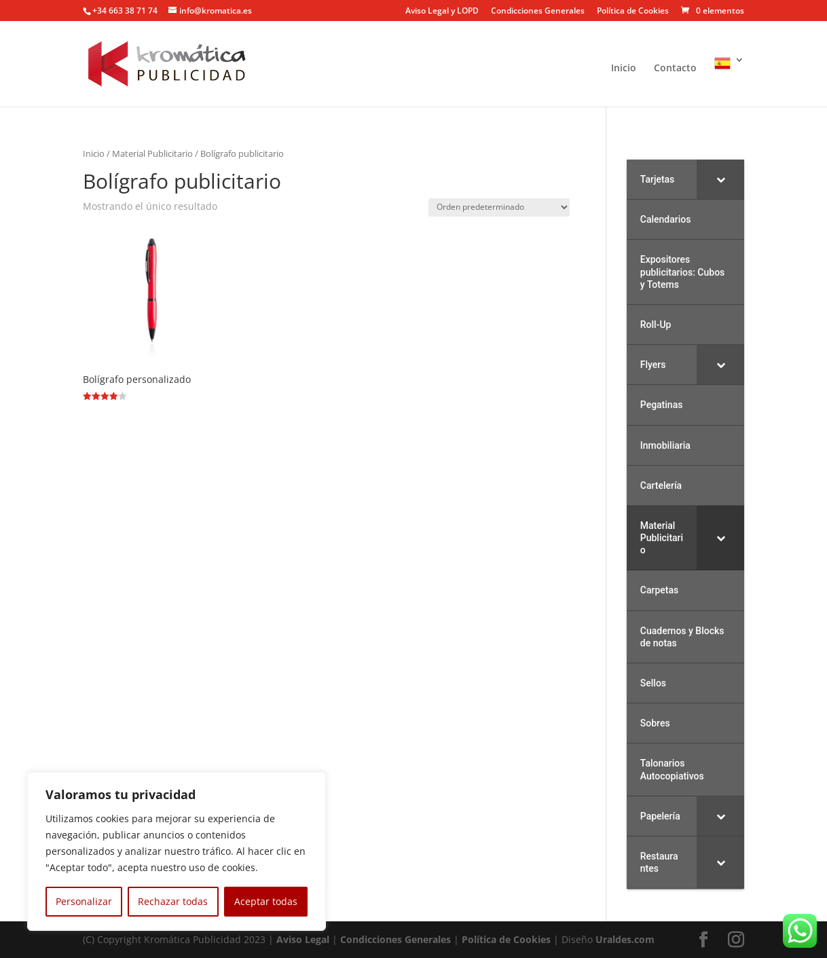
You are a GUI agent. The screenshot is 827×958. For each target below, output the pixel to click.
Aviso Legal (302, 939)
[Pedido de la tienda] (499, 207)
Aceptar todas (265, 901)
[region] (176, 851)
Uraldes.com (625, 939)
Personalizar (84, 901)
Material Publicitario (152, 153)
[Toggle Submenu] (720, 179)
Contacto (675, 68)
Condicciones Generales (538, 11)
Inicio (623, 68)
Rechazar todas (173, 901)
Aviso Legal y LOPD (442, 11)
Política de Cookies (633, 11)
